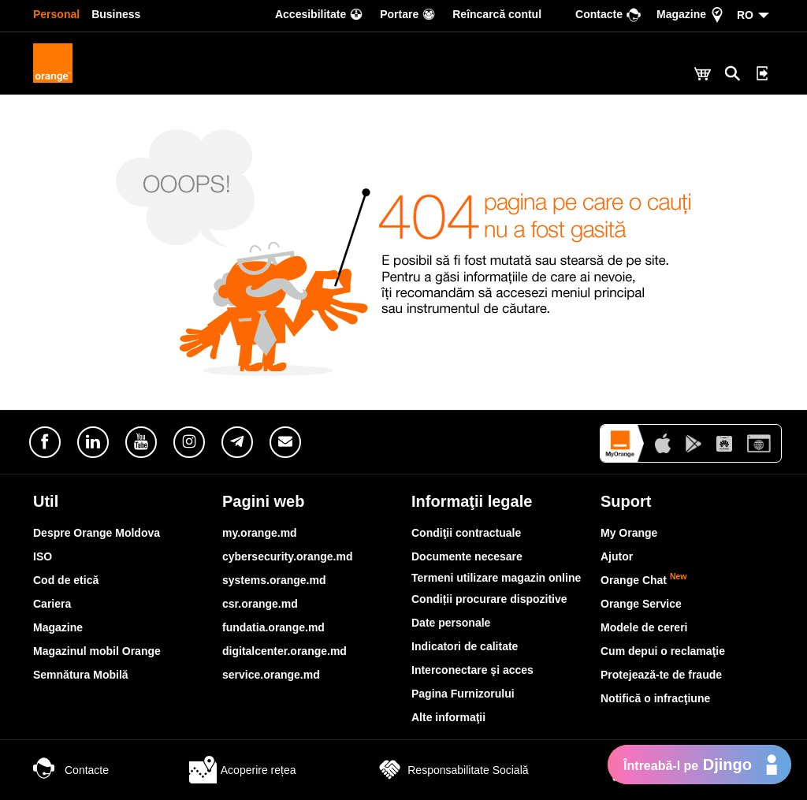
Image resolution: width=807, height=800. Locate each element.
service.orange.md (271, 674)
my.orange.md (259, 533)
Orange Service (641, 603)
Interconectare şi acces (472, 670)
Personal (56, 14)
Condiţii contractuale (466, 533)
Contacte (71, 770)
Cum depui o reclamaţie (663, 651)
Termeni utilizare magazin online (496, 577)
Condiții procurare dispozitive (489, 599)
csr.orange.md (260, 603)
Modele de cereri (644, 627)
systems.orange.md (274, 580)
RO (745, 15)
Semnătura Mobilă (80, 674)
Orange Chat (644, 580)
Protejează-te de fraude (661, 674)
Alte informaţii (448, 717)
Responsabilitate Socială (452, 770)
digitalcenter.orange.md (284, 651)
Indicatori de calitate (464, 646)
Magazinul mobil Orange (97, 651)
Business (115, 14)
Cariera (52, 603)
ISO (42, 556)
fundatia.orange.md (273, 627)
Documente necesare (467, 556)
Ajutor (617, 556)
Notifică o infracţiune (655, 698)
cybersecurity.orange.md (287, 556)
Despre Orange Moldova (96, 533)
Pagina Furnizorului (463, 693)
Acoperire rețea (242, 770)
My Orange (629, 533)
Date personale (450, 622)
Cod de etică (66, 580)
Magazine (58, 627)
